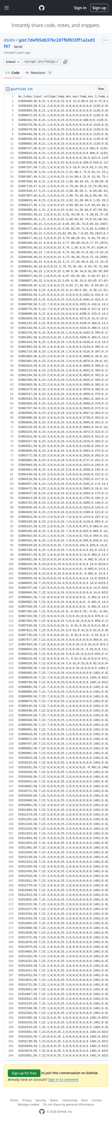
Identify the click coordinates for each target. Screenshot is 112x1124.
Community (70, 1100)
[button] (65, 62)
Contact (97, 1100)
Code (13, 72)
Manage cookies (28, 1105)
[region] (56, 576)
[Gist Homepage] (42, 8)
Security (40, 1100)
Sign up (99, 7)
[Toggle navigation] (6, 8)
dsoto (9, 40)
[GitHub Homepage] (42, 1112)
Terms (14, 1100)
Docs (84, 1100)
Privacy (26, 1100)
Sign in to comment (63, 1079)
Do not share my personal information (68, 1105)
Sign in (80, 7)
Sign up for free (24, 1073)
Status (54, 1100)
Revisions (38, 72)
